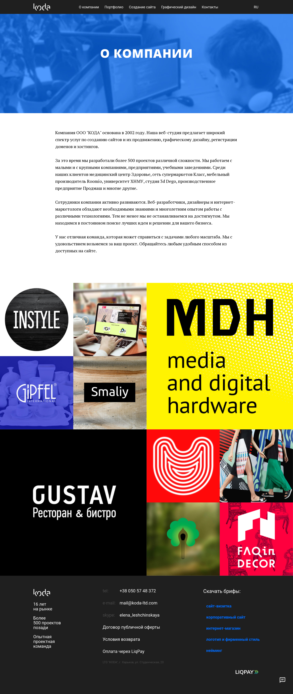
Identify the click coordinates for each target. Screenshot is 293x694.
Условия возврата (121, 639)
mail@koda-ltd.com (138, 603)
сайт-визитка (218, 606)
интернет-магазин (223, 628)
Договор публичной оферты (131, 627)
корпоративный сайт (225, 617)
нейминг (214, 650)
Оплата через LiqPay (123, 651)
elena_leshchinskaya (140, 615)
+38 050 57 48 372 (138, 590)
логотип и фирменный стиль (233, 639)
